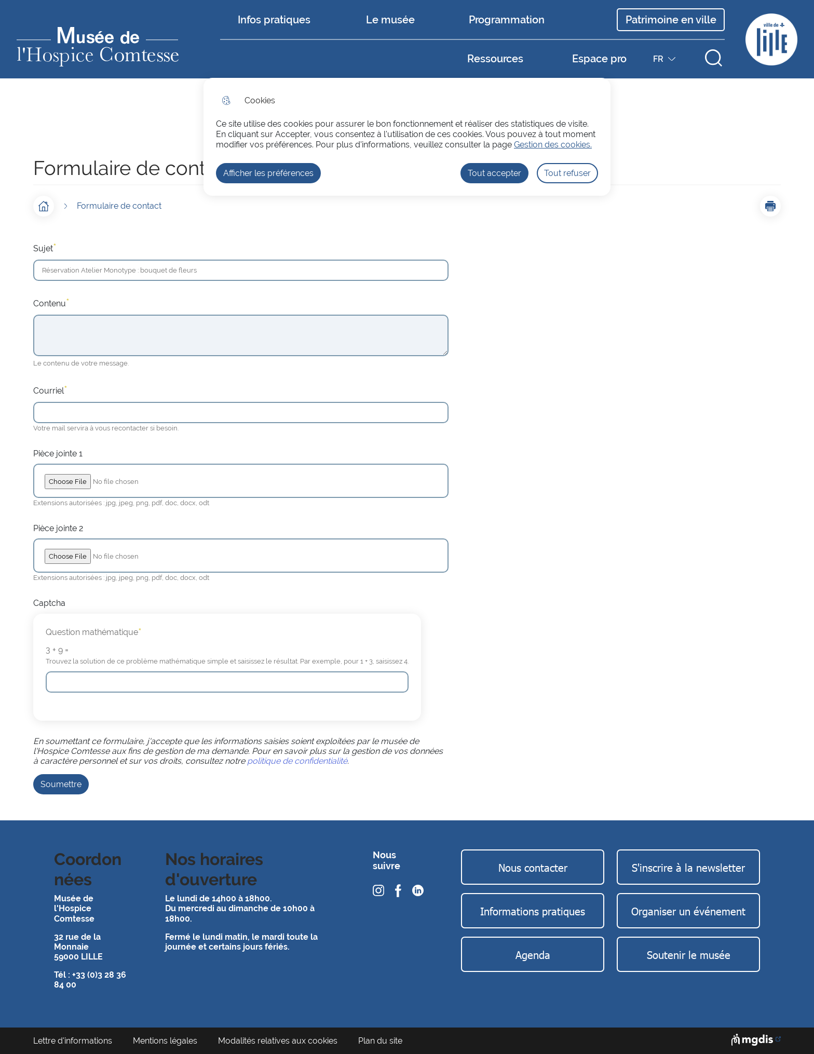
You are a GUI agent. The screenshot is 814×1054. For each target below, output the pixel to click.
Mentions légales (165, 1041)
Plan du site (380, 1041)
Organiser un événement (688, 910)
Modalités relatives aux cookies (277, 1041)
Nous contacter (532, 867)
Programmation (507, 19)
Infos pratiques (274, 19)
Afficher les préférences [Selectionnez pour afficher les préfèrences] (268, 173)
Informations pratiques (532, 910)
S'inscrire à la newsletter (688, 867)
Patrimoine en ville (671, 19)
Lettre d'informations (72, 1041)
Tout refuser (567, 173)
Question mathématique (94, 632)
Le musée (390, 19)
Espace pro (599, 58)
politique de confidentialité (297, 761)
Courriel (50, 390)
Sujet (45, 247)
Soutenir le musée (688, 954)
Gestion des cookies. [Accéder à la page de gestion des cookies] (553, 145)
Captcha (49, 603)
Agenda (532, 954)
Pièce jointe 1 (58, 453)
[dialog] (407, 137)
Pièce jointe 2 (58, 528)
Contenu (51, 302)
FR (665, 61)
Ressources (495, 58)
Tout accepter (494, 173)
